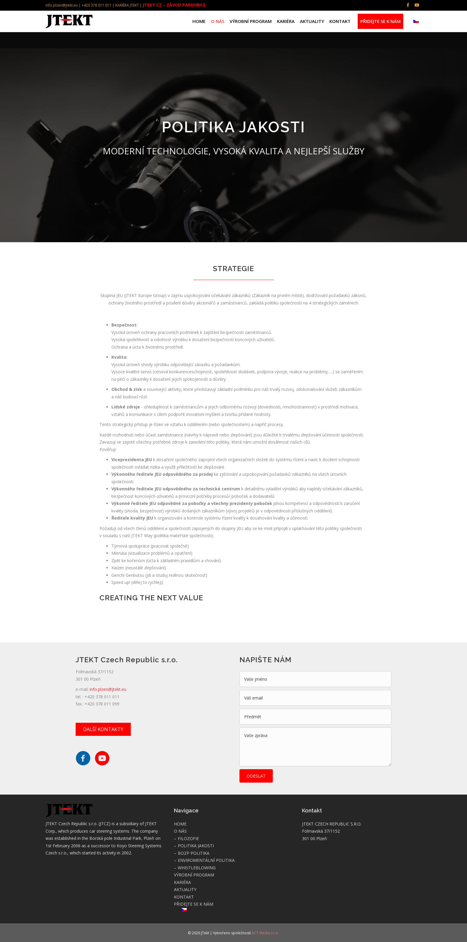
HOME (199, 21)
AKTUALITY (312, 21)
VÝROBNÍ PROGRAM (251, 21)
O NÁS (217, 21)
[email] (315, 698)
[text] (315, 679)
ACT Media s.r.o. (265, 932)
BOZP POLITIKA (193, 853)
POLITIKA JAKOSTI (196, 845)
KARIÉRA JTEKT (127, 5)
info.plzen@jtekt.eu (108, 689)
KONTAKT (340, 21)
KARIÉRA (286, 21)
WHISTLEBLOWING (197, 868)
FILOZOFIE (188, 838)
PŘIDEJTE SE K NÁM (380, 21)
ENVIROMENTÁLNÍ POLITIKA (206, 860)
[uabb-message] (315, 747)
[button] (103, 729)
